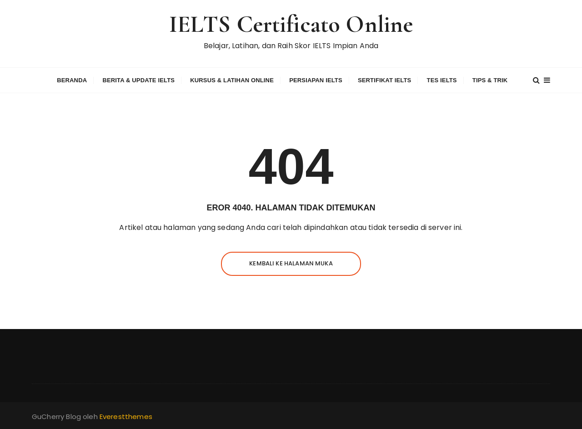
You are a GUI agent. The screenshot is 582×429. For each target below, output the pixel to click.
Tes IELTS (442, 80)
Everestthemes (126, 416)
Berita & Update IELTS (138, 80)
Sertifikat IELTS (384, 80)
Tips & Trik (490, 80)
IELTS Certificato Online (291, 24)
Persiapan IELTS (315, 80)
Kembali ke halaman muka (290, 263)
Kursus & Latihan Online (232, 80)
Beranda (72, 80)
